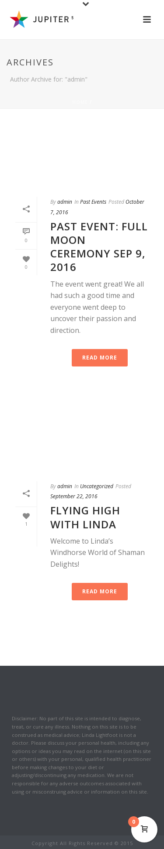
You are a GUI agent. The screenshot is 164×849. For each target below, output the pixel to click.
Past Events (93, 201)
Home (80, 102)
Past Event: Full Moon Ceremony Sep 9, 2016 (99, 246)
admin (64, 201)
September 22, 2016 (74, 496)
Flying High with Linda (85, 517)
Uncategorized (96, 486)
